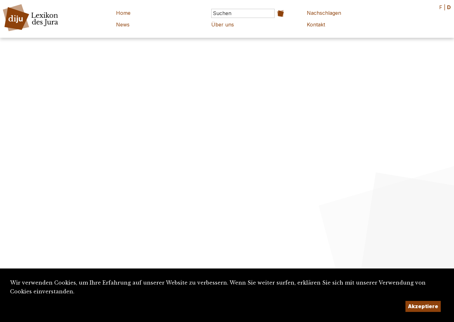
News (123, 24)
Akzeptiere (423, 306)
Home (123, 13)
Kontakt (316, 24)
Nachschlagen (324, 13)
